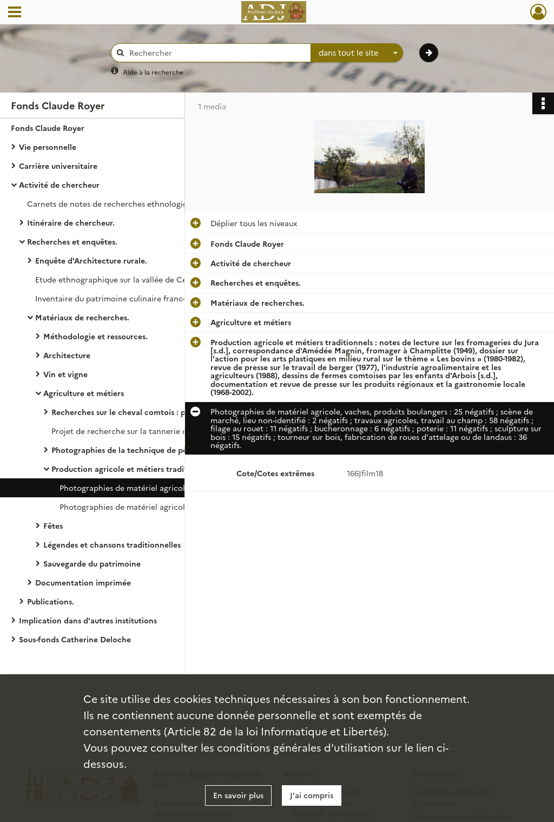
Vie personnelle (47, 146)
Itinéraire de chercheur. (71, 222)
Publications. (50, 601)
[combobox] (357, 53)
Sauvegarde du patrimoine (92, 563)
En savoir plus (238, 795)
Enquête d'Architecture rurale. (91, 260)
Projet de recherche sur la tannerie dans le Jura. (139, 430)
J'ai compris (311, 795)
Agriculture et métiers (83, 392)
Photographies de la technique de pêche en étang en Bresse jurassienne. (159, 449)
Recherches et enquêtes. (72, 241)
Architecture (66, 355)
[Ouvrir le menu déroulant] (14, 12)
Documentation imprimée (83, 582)
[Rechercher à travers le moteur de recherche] (216, 52)
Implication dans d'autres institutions (88, 620)
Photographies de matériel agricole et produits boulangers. (168, 506)
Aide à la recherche (153, 71)
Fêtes (53, 525)
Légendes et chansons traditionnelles (112, 544)
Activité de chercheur (59, 184)
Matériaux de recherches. (82, 317)
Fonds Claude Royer (47, 127)
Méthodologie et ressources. (95, 336)
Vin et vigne (65, 374)
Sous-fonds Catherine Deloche (75, 639)
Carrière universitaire (58, 165)
